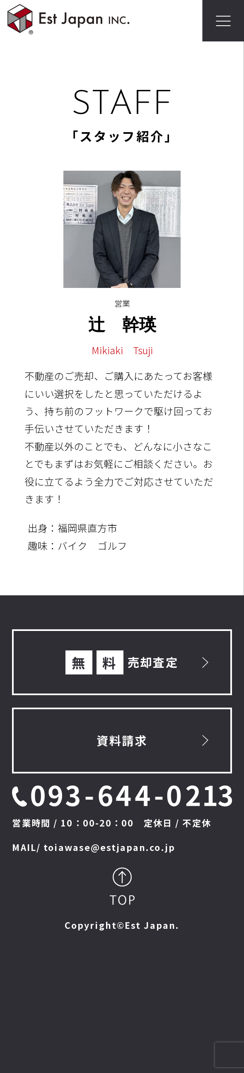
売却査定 (122, 662)
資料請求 (122, 740)
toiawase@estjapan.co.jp (109, 847)
